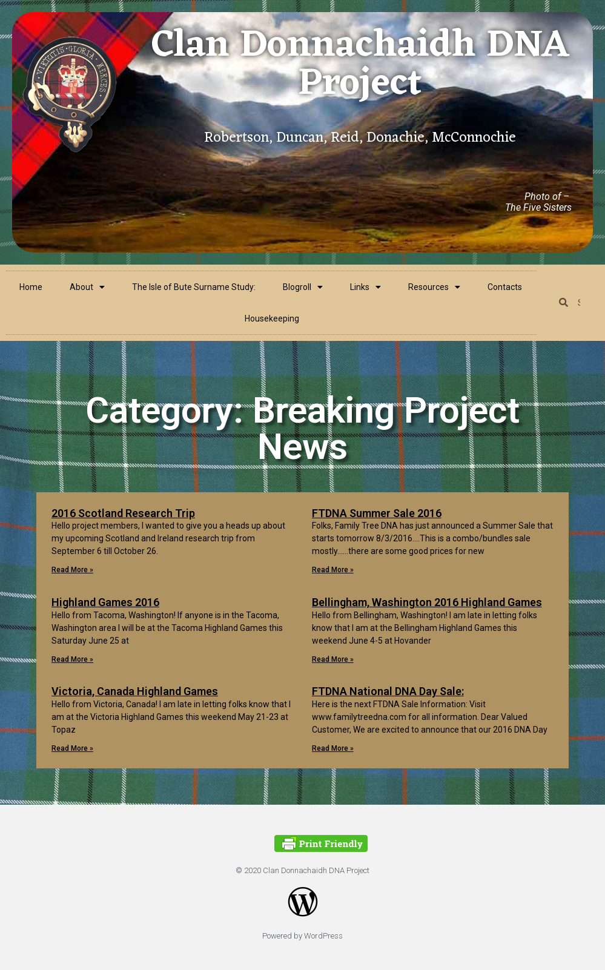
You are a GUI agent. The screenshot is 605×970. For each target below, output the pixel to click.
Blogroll (303, 287)
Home (30, 287)
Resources (434, 287)
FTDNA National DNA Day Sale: (388, 691)
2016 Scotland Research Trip (123, 513)
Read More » (72, 570)
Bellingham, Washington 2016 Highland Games (427, 602)
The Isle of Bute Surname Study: (194, 287)
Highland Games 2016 (105, 602)
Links (365, 287)
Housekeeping (272, 318)
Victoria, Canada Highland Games (134, 691)
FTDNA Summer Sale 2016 (376, 513)
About (87, 287)
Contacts (505, 287)
